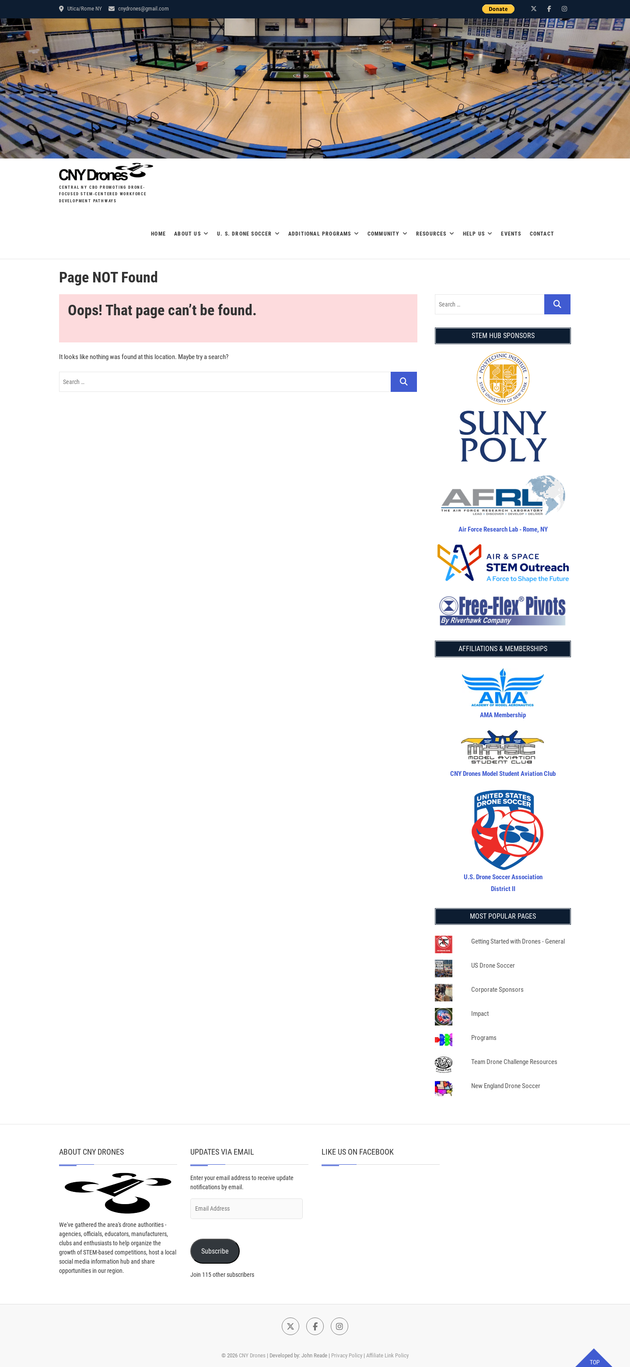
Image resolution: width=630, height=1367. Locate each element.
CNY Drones (252, 1355)
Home (158, 234)
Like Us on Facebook (358, 1151)
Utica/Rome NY (80, 8)
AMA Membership (503, 715)
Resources (431, 234)
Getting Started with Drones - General (518, 941)
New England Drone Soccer (505, 1086)
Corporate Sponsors (497, 990)
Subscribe (215, 1251)
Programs (484, 1038)
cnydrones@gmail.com (138, 8)
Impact (480, 1014)
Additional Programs (319, 234)
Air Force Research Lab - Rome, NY (503, 529)
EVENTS (511, 234)
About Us (187, 234)
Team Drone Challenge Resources (514, 1062)
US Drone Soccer (493, 965)
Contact (542, 234)
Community (384, 234)
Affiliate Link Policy (387, 1355)
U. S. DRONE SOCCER (244, 234)
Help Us (474, 234)
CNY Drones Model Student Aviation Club (503, 774)
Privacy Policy (346, 1355)
